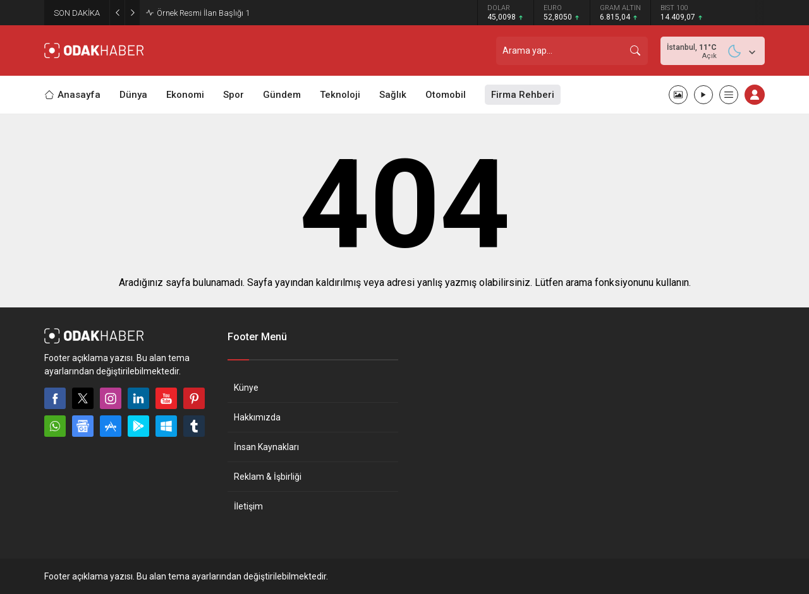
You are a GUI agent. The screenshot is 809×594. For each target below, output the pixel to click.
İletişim (248, 506)
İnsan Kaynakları (266, 447)
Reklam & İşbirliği (267, 477)
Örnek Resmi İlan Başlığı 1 (203, 13)
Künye (246, 388)
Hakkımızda (257, 417)
